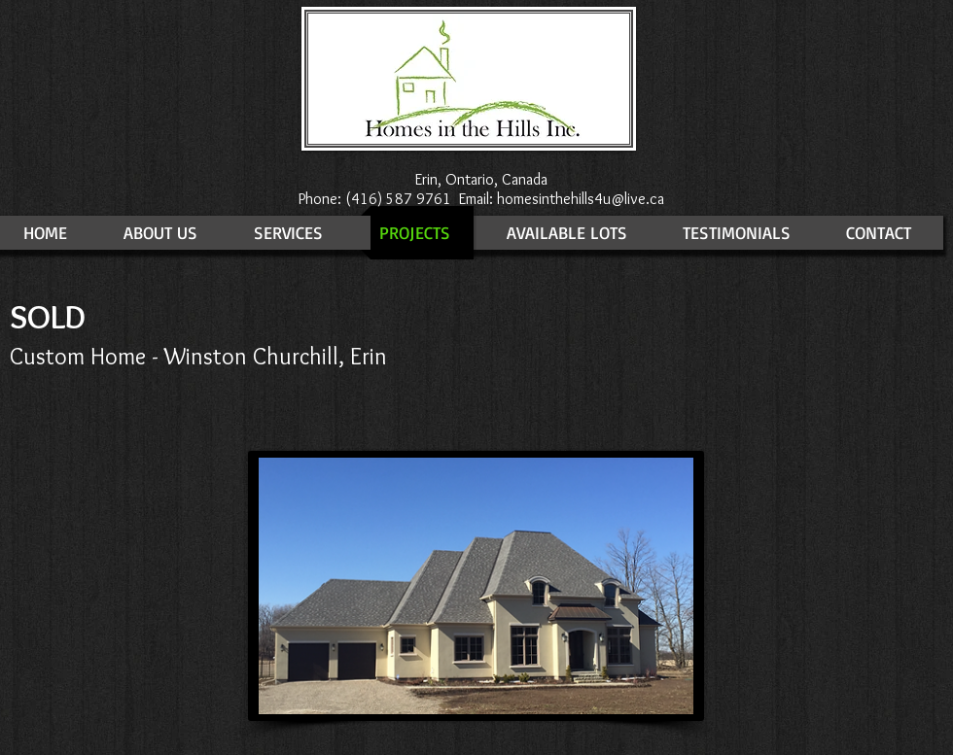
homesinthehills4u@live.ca (580, 198)
